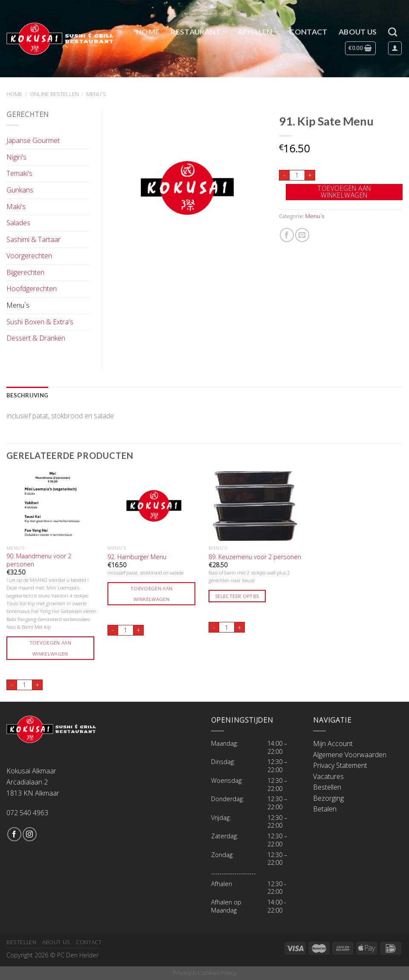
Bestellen (327, 787)
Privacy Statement (340, 765)
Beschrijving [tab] (27, 395)
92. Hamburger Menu (136, 557)
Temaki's (19, 173)
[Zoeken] (392, 31)
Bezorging (328, 798)
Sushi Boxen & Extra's (39, 322)
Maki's (16, 206)
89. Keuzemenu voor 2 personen (255, 557)
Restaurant (198, 31)
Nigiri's (16, 157)
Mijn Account (333, 743)
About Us (358, 31)
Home (148, 31)
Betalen (324, 809)
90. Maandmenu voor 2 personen (38, 560)
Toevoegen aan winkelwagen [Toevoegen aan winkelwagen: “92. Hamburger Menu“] (152, 593)
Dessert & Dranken (35, 338)
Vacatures (328, 776)
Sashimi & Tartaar (33, 239)
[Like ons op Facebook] (14, 834)
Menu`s (96, 94)
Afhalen (258, 31)
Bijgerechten (25, 272)
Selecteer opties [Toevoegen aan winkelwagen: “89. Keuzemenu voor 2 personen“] (237, 596)
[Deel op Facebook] (287, 235)
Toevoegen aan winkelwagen (344, 192)
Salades (18, 223)
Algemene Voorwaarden (349, 754)
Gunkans (19, 190)
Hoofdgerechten (31, 288)
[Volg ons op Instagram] (30, 834)
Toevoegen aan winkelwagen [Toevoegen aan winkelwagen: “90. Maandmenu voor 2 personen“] (50, 647)
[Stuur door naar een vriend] (302, 235)
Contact (308, 31)
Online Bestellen (54, 94)
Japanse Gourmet (33, 140)
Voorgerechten (29, 255)
